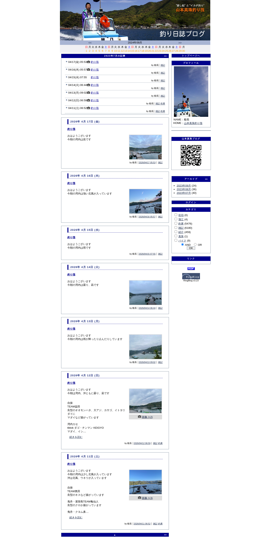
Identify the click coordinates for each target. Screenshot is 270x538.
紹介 (181, 232)
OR (200, 244)
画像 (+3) (147, 498)
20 (149, 50)
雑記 (163, 65)
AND (188, 244)
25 (166, 50)
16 (135, 50)
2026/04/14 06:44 (147, 308)
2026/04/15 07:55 (147, 254)
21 (152, 50)
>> (180, 42)
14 (129, 50)
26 (170, 50)
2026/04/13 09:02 (147, 362)
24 (163, 50)
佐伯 (181, 215)
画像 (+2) (147, 417)
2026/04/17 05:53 (147, 162)
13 (125, 50)
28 (176, 50)
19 (146, 50)
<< (90, 42)
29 (180, 50)
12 (122, 50)
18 (142, 50)
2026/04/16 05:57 (147, 216)
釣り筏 (95, 61)
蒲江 (181, 219)
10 (115, 50)
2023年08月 (184, 189)
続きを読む (76, 437)
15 (132, 50)
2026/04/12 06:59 (142, 443)
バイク (182, 240)
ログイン (191, 202)
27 (173, 50)
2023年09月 (184, 185)
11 (118, 50)
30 (183, 50)
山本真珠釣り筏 (193, 123)
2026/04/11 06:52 (142, 523)
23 (159, 50)
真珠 (181, 236)
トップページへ (191, 55)
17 (139, 50)
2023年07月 (184, 192)
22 (156, 50)
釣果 (163, 103)
